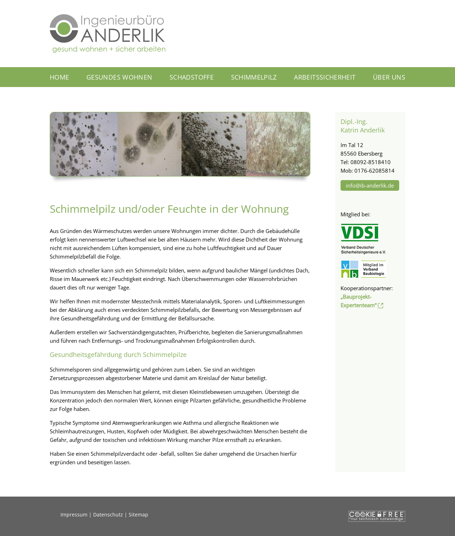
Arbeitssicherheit (324, 77)
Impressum (73, 514)
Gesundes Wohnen (119, 77)
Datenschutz (108, 514)
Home (59, 77)
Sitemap (138, 514)
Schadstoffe (192, 77)
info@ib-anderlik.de (370, 185)
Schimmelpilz (254, 77)
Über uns (389, 77)
